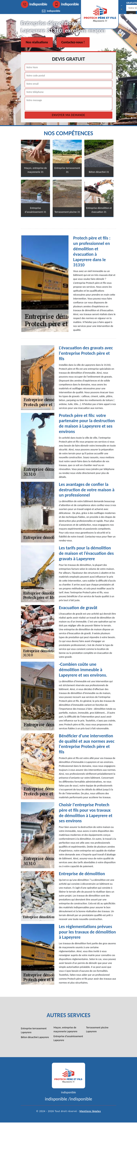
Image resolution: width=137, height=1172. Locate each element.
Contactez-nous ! (73, 42)
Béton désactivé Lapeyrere (35, 1037)
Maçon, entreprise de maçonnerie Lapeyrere (65, 1029)
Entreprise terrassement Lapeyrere (33, 1030)
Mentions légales (90, 1111)
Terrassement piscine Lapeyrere (97, 1029)
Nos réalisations (37, 42)
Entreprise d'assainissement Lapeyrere (68, 1038)
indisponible (34, 4)
